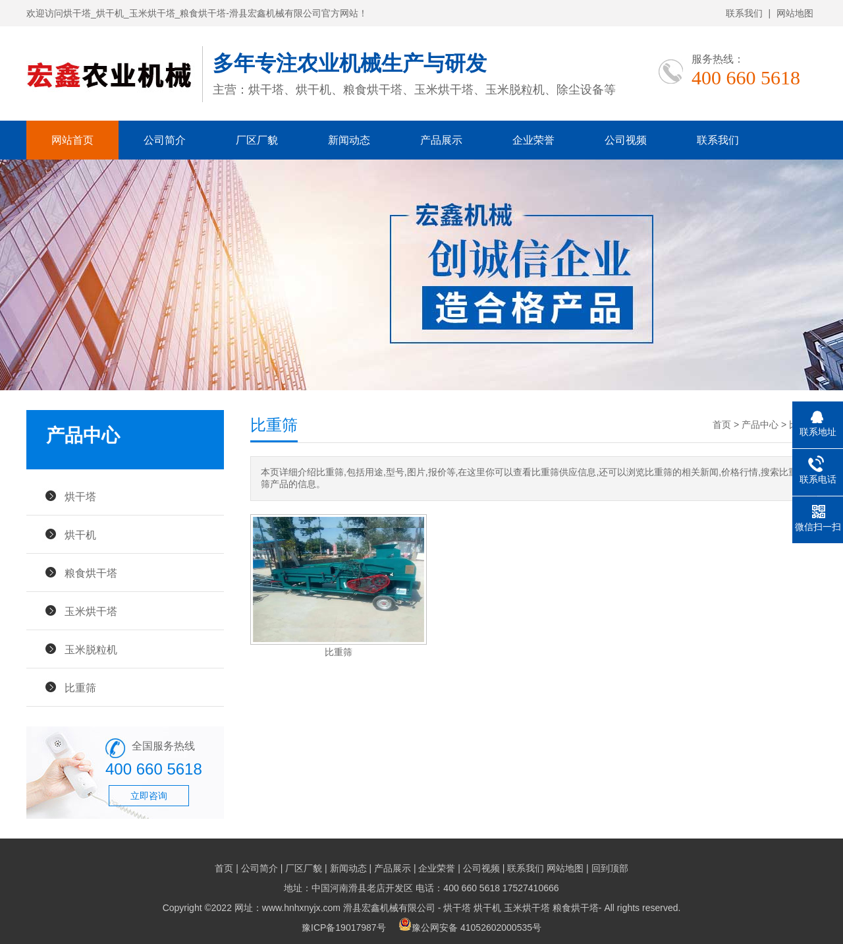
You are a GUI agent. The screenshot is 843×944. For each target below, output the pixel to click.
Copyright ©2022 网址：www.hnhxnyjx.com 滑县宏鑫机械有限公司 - (303, 907)
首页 (722, 424)
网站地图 (794, 13)
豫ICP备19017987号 (344, 927)
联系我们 (744, 13)
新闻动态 (349, 140)
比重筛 (80, 687)
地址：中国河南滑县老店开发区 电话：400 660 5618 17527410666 (421, 888)
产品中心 (760, 424)
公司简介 (165, 140)
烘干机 (80, 535)
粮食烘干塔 (91, 573)
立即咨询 (148, 795)
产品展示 (441, 140)
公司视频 (626, 140)
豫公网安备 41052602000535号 (469, 927)
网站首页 (72, 140)
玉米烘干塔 (91, 611)
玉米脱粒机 (91, 649)
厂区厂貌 (257, 140)
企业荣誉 (533, 140)
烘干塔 (80, 496)
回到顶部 (609, 868)
